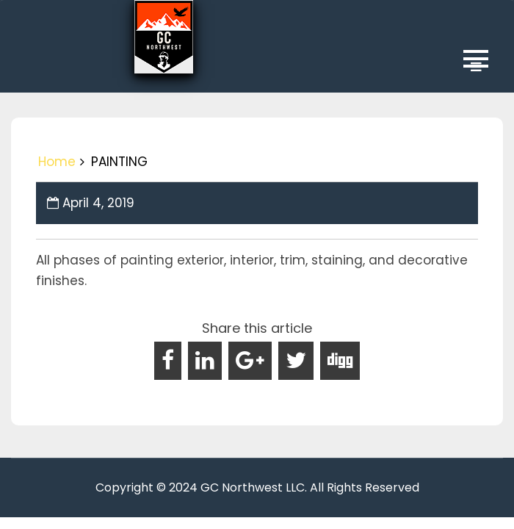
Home (57, 161)
